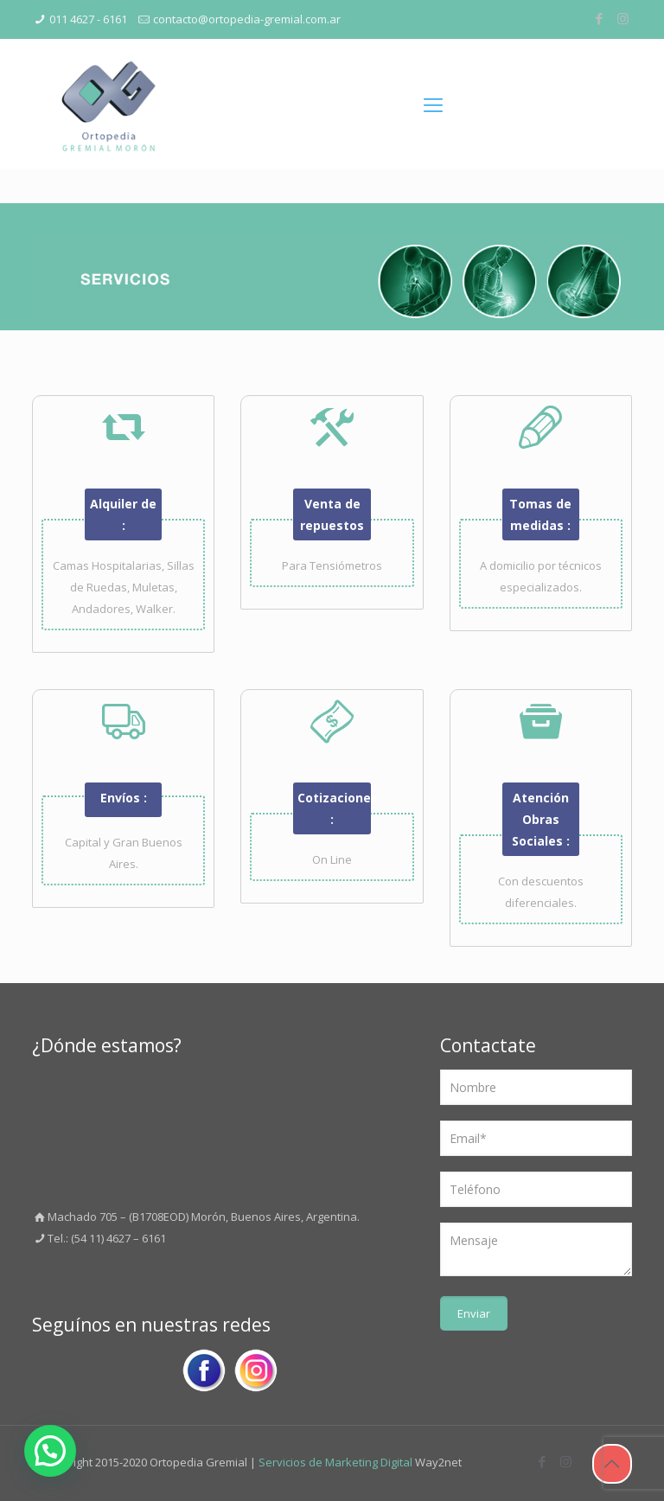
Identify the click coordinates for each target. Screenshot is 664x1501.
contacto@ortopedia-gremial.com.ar (247, 19)
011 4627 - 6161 (88, 19)
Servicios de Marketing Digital (335, 1462)
